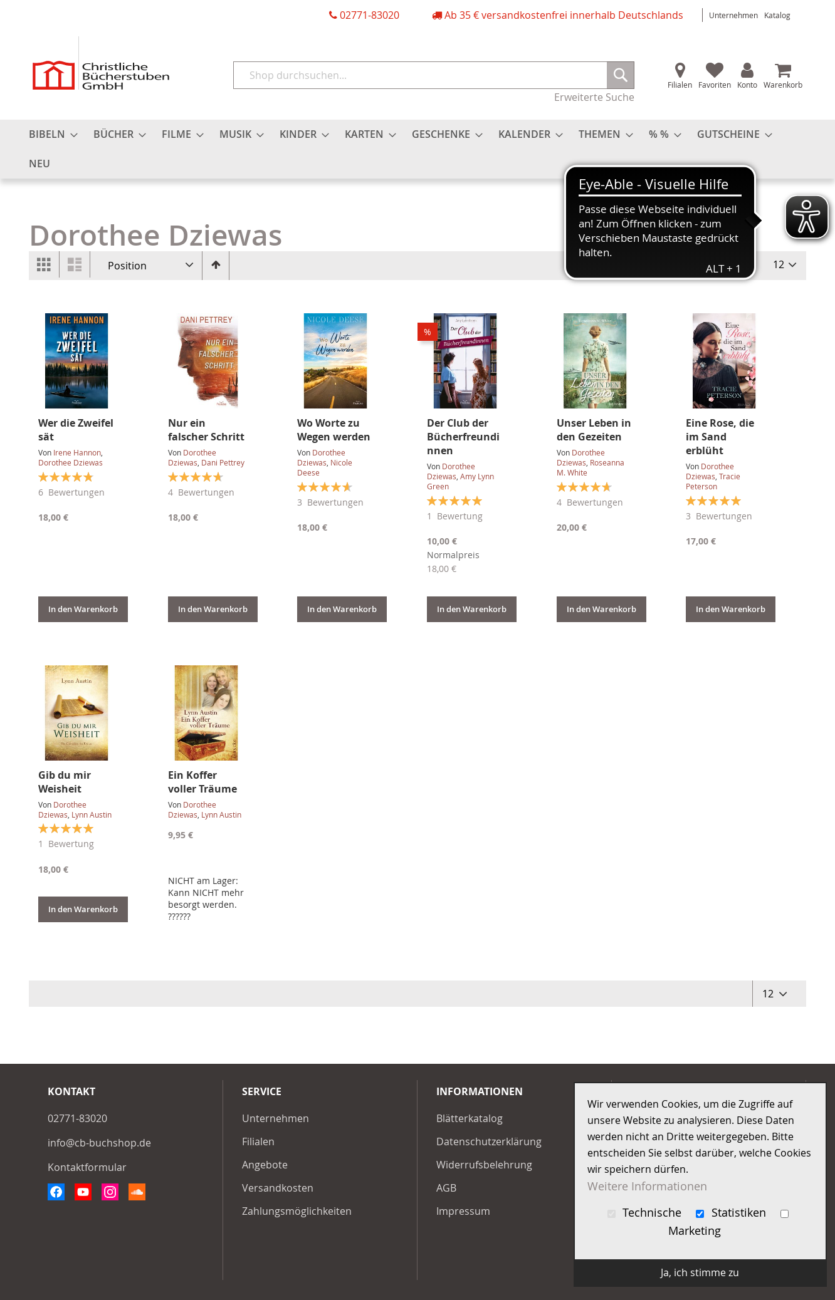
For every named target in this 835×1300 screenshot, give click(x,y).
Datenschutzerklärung (489, 1141)
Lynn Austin (91, 814)
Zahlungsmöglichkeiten (297, 1211)
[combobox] (433, 75)
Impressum (463, 1211)
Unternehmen (733, 15)
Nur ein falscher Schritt (206, 430)
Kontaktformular (87, 1167)
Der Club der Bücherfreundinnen (463, 436)
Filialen (680, 85)
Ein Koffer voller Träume (202, 782)
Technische (646, 1212)
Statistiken (732, 1212)
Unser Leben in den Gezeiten (594, 430)
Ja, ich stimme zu (700, 1272)
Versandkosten (277, 1188)
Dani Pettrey (222, 462)
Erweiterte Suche (594, 97)
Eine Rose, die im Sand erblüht (720, 436)
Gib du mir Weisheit (64, 782)
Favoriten (714, 85)
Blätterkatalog (469, 1118)
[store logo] (101, 63)
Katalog (777, 15)
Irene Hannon (77, 452)
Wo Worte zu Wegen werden (333, 430)
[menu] (417, 149)
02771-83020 (369, 15)
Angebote (265, 1165)
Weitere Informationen (647, 1185)
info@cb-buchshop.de (99, 1143)
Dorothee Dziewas (70, 462)
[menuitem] (49, 134)
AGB (446, 1188)
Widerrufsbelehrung (484, 1165)
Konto (747, 85)
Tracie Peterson (713, 481)
